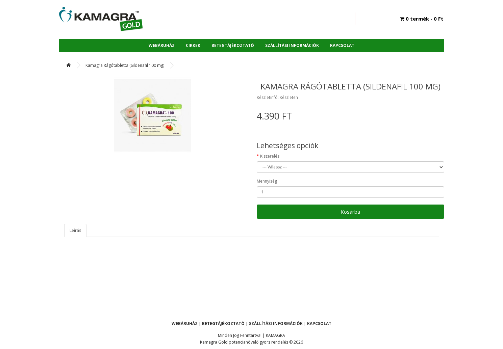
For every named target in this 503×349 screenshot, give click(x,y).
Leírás (75, 230)
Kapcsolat (342, 45)
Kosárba (350, 211)
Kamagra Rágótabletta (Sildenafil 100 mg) (124, 65)
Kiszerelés (269, 156)
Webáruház (162, 45)
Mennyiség (267, 181)
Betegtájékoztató (232, 45)
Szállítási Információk (292, 45)
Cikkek (193, 45)
